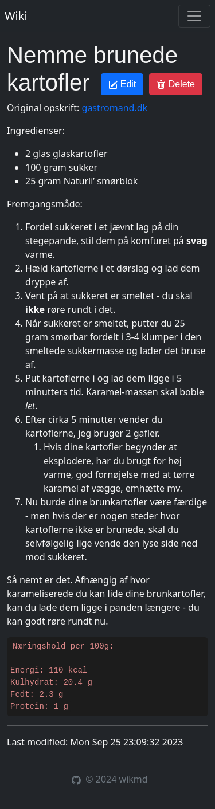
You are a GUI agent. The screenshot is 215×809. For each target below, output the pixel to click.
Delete (176, 84)
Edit (122, 84)
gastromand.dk (115, 107)
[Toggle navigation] (194, 16)
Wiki (16, 15)
